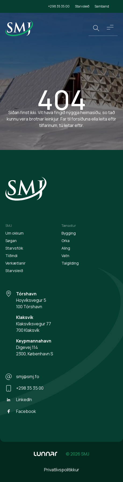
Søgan (11, 240)
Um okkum (14, 233)
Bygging (69, 233)
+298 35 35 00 (59, 6)
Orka (66, 240)
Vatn (65, 255)
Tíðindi (11, 255)
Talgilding (70, 263)
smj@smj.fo (22, 377)
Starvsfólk (14, 248)
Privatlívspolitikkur (61, 470)
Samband (102, 6)
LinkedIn (18, 400)
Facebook (20, 411)
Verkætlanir (15, 263)
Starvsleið (82, 6)
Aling (66, 248)
